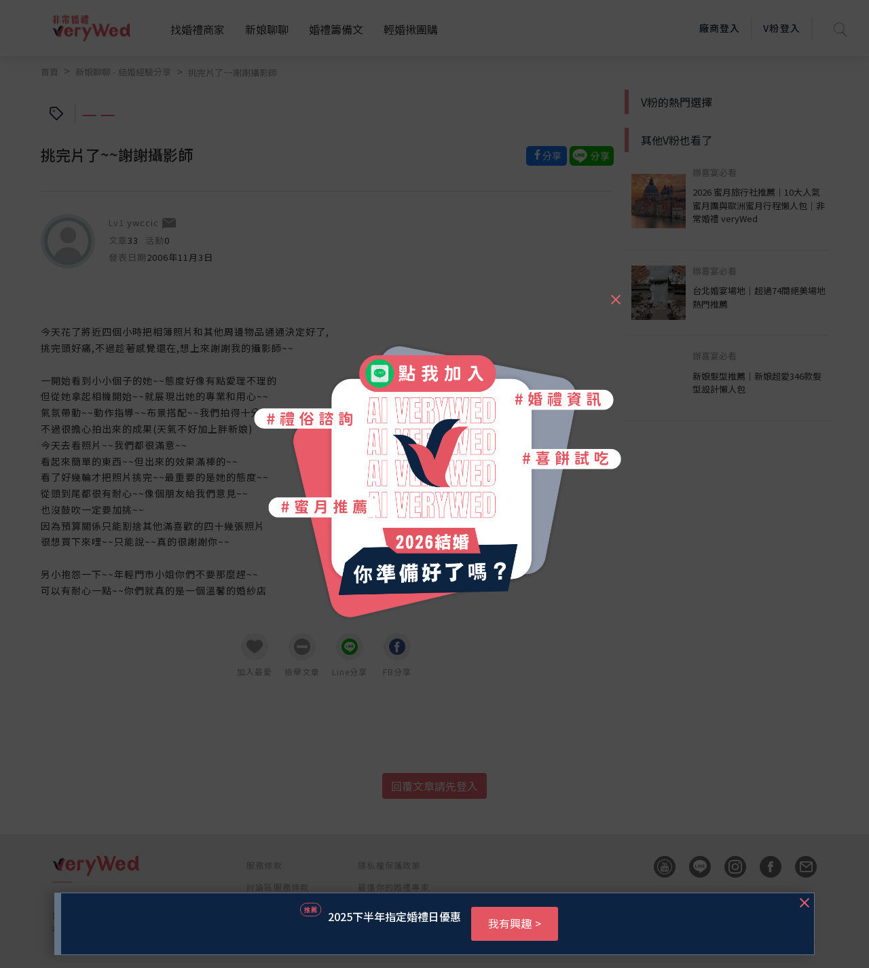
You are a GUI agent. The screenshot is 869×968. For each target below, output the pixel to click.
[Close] (615, 293)
